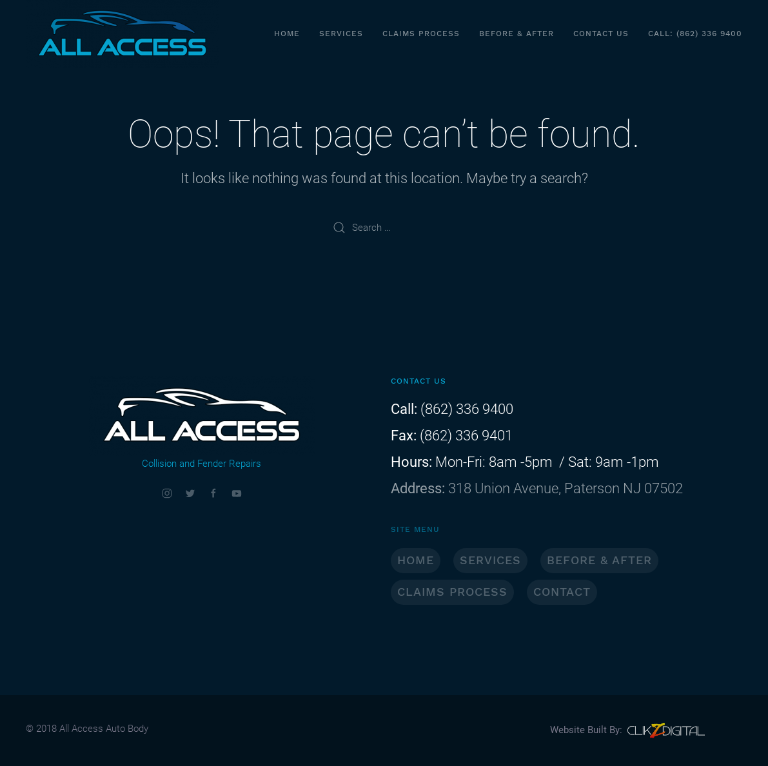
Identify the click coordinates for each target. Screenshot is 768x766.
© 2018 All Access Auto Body (87, 728)
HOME (415, 560)
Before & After (516, 33)
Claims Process (421, 33)
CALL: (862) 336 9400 (695, 33)
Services (341, 33)
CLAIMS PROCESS (452, 591)
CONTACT (562, 591)
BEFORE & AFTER (599, 560)
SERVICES (490, 560)
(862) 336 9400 (465, 409)
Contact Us (601, 33)
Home (287, 33)
